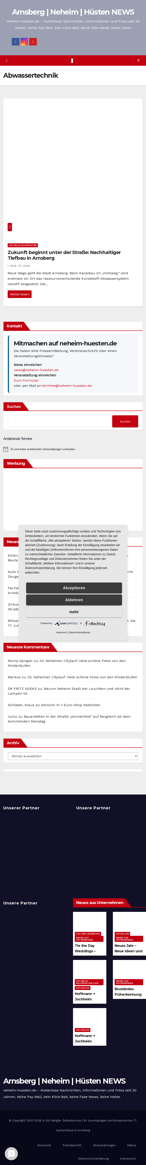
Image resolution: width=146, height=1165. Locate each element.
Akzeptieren (74, 588)
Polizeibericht (72, 1145)
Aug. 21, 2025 (20, 265)
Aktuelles (122, 934)
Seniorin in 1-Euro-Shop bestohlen (70, 705)
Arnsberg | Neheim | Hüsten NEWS (73, 12)
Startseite (44, 1145)
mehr (74, 612)
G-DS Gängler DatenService (61, 1120)
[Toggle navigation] (72, 60)
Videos (131, 1145)
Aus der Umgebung (88, 934)
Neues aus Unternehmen (84, 938)
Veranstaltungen (104, 1145)
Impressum (61, 632)
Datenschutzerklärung (79, 632)
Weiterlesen (19, 294)
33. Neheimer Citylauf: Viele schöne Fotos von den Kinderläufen (82, 677)
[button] (138, 60)
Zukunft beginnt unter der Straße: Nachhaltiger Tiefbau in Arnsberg (64, 255)
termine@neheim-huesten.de (67, 386)
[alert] (73, 449)
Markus (14, 677)
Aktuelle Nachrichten (23, 245)
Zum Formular (26, 380)
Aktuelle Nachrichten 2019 (87, 982)
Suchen (14, 406)
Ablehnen (74, 600)
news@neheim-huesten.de (36, 370)
